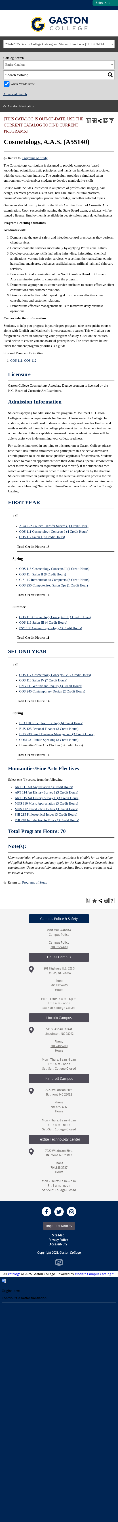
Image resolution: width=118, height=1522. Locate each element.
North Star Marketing (59, 1262)
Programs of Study (35, 158)
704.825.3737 (59, 1107)
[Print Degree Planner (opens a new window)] (88, 120)
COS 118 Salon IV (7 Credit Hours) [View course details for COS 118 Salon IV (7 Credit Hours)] (43, 680)
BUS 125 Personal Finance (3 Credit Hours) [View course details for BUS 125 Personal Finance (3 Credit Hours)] (48, 729)
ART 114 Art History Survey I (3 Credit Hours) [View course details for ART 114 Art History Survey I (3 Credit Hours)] (46, 792)
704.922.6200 (59, 985)
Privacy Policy (58, 1240)
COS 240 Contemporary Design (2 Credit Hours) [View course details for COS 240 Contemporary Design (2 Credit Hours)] (52, 691)
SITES (89, 5)
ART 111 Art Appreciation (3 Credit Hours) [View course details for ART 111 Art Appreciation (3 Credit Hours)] (44, 787)
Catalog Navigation (21, 106)
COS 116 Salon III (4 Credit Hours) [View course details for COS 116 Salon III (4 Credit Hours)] (43, 622)
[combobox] (59, 44)
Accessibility (58, 1244)
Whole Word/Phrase (23, 84)
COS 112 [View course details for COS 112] (30, 360)
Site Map (58, 1235)
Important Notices (59, 1226)
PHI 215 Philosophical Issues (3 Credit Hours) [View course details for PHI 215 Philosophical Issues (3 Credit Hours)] (46, 814)
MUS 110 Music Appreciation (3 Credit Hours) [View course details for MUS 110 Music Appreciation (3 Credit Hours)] (46, 803)
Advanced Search (15, 94)
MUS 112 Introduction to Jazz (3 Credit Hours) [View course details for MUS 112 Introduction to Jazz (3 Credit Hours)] (46, 809)
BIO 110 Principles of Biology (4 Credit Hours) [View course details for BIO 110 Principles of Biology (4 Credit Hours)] (51, 723)
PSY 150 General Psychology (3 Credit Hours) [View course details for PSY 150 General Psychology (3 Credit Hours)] (50, 628)
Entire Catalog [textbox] (15, 64)
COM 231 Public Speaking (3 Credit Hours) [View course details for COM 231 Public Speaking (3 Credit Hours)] (48, 740)
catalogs (14, 1274)
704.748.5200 (59, 1046)
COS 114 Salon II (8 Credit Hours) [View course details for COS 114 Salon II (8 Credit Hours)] (42, 574)
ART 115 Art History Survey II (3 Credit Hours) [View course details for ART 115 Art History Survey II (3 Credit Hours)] (47, 798)
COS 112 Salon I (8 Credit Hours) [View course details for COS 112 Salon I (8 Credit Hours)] (42, 537)
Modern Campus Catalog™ (94, 1274)
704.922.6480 (59, 947)
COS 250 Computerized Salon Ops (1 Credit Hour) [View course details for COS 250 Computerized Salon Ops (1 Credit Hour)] (53, 585)
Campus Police (59, 934)
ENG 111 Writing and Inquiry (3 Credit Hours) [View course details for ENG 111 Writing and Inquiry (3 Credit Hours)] (50, 686)
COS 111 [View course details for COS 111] (16, 360)
